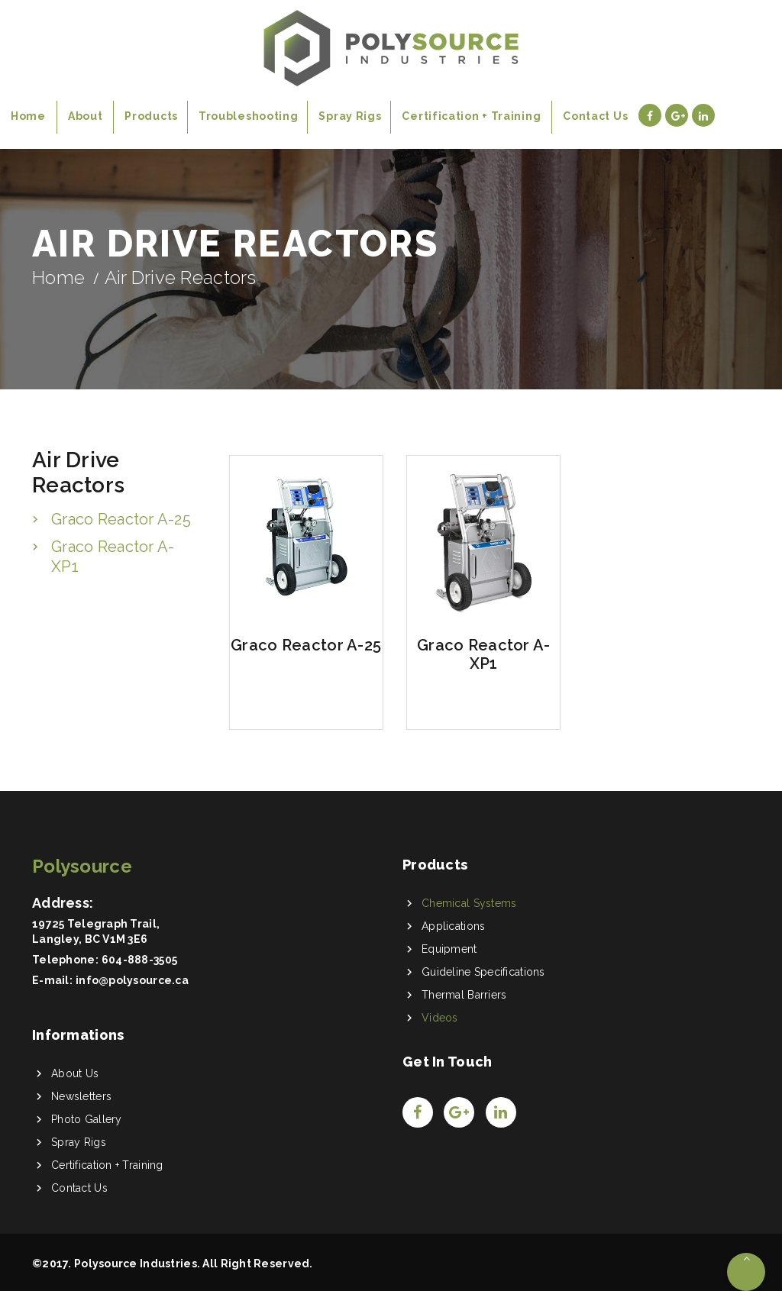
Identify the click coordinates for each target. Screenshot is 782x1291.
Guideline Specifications (483, 972)
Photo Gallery (86, 1119)
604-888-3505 (139, 960)
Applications (453, 926)
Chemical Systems (469, 903)
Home (58, 277)
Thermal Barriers (464, 995)
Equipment (449, 949)
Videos (440, 1018)
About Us (75, 1073)
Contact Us (79, 1188)
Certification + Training (107, 1165)
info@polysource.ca (132, 980)
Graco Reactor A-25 (121, 519)
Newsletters (81, 1096)
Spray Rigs (78, 1142)
